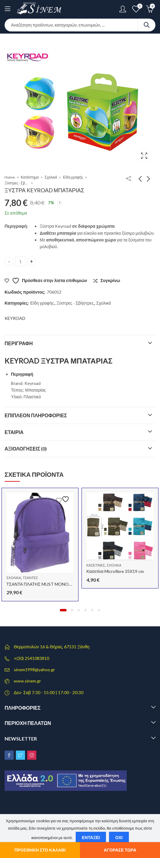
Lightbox (144, 156)
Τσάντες (30, 578)
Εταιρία (14, 432)
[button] (63, 610)
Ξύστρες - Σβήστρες (17, 183)
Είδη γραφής (73, 177)
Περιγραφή (19, 343)
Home (10, 177)
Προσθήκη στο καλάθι (40, 850)
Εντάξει (91, 837)
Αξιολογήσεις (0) (26, 448)
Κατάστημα (30, 177)
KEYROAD (15, 318)
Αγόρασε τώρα (120, 850)
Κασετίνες (95, 565)
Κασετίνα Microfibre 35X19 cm (115, 571)
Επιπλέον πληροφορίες (36, 415)
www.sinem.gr (27, 680)
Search (146, 25)
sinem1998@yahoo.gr (34, 669)
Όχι (118, 837)
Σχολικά (51, 177)
